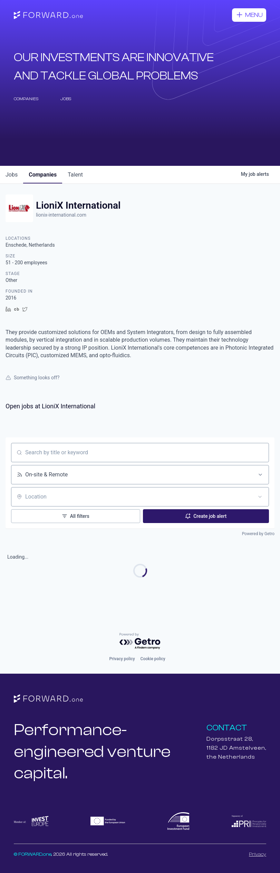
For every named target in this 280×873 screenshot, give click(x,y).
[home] (48, 15)
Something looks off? (32, 377)
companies (43, 174)
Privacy (257, 854)
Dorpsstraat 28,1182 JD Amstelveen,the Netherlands (236, 748)
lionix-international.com (61, 215)
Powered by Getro (258, 533)
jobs (12, 174)
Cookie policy (153, 658)
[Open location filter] (260, 496)
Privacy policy (122, 658)
